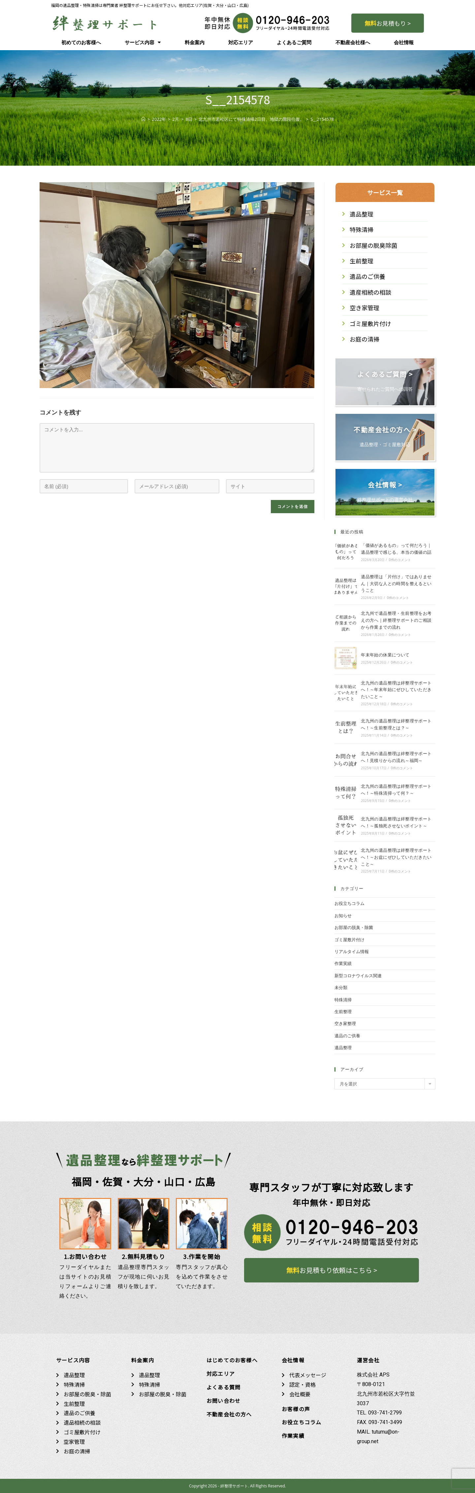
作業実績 (343, 963)
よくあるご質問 (294, 43)
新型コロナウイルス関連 (358, 976)
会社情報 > (385, 484)
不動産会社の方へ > (385, 429)
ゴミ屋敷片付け (349, 940)
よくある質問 (223, 1387)
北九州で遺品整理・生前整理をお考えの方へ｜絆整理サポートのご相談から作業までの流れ (396, 620)
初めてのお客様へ (81, 43)
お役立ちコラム (349, 903)
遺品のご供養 (347, 1036)
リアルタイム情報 (351, 951)
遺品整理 (343, 1047)
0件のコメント (400, 559)
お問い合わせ (223, 1401)
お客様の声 (296, 1409)
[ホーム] (143, 119)
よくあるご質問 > (385, 374)
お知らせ (343, 915)
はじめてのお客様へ (232, 1360)
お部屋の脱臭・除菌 (353, 927)
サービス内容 (143, 42)
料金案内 (195, 43)
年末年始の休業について (385, 655)
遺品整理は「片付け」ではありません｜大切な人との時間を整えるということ (396, 583)
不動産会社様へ (352, 43)
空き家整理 (345, 1023)
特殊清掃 (343, 1000)
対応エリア (240, 43)
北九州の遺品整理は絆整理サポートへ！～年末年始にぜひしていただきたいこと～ (396, 690)
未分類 (340, 987)
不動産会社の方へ (229, 1414)
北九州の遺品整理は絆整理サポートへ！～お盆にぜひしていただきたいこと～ (396, 857)
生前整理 (343, 1011)
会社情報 (404, 43)
